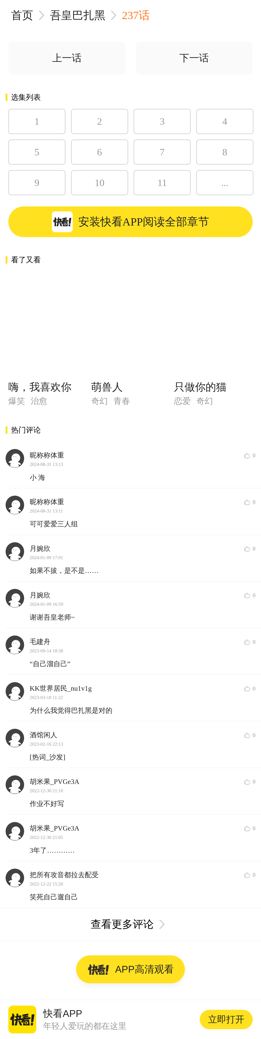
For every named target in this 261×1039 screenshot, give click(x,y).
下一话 (194, 58)
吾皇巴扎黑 (77, 15)
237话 (136, 15)
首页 (22, 15)
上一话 (67, 58)
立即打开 (226, 1019)
